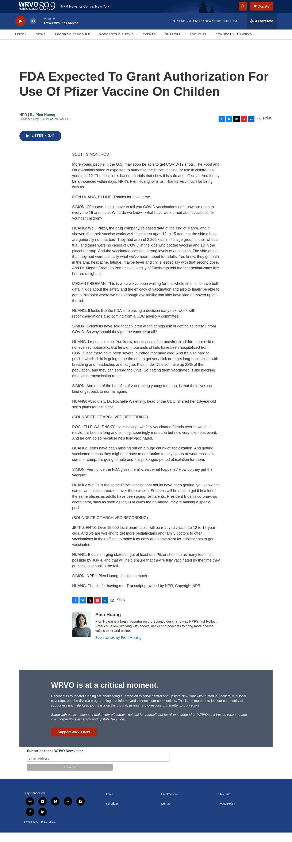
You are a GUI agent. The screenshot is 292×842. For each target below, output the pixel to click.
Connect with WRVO (233, 44)
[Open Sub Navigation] (30, 44)
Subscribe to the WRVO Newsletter (55, 760)
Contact (166, 813)
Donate (266, 11)
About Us (198, 44)
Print (267, 127)
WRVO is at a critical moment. (104, 694)
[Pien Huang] (81, 634)
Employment (169, 803)
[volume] (33, 30)
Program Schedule (72, 44)
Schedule (111, 813)
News (41, 44)
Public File (223, 803)
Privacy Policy (226, 813)
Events (149, 44)
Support (173, 44)
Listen (21, 44)
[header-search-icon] (245, 11)
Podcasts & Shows (116, 44)
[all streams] (262, 30)
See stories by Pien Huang (118, 646)
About (109, 803)
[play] (20, 30)
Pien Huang (45, 124)
